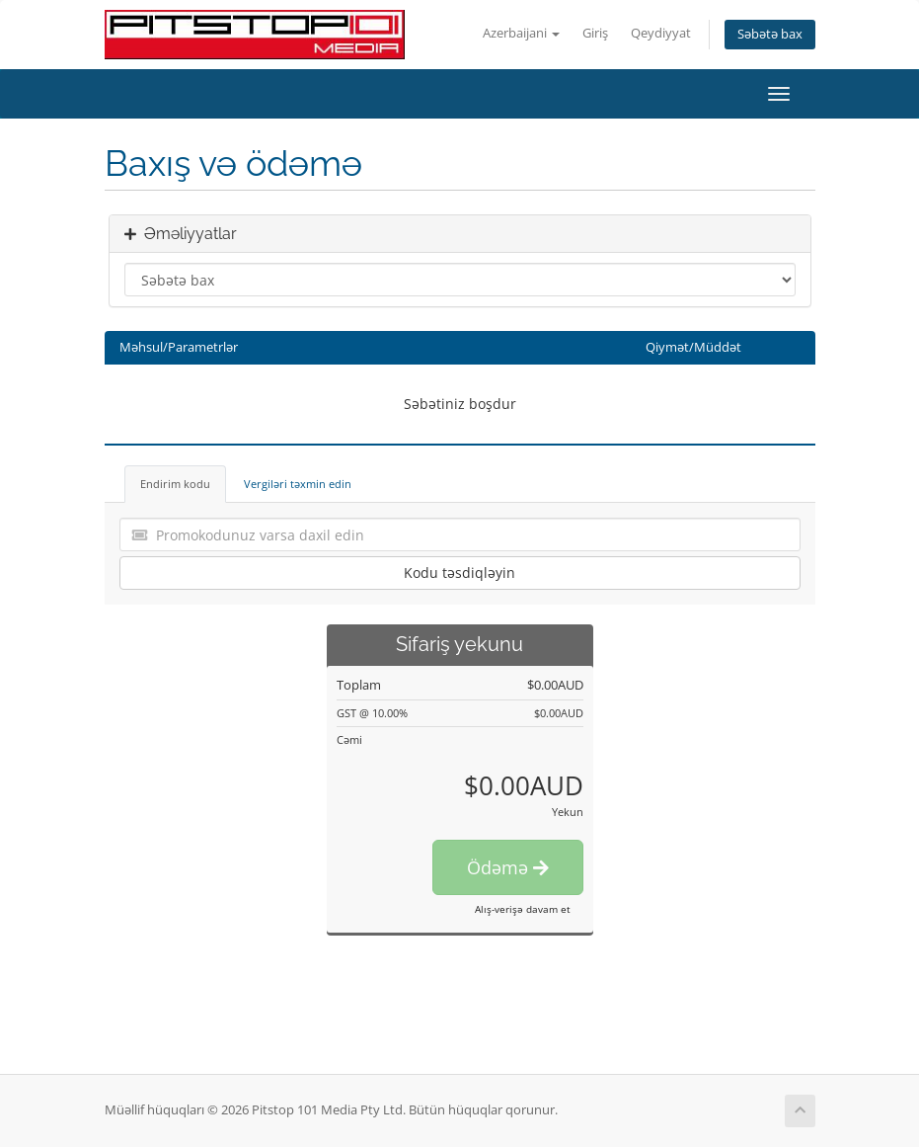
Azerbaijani (521, 33)
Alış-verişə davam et (523, 909)
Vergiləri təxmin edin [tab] (297, 483)
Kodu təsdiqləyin (459, 572)
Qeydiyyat (661, 33)
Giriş (595, 33)
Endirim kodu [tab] (175, 483)
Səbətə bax (770, 34)
